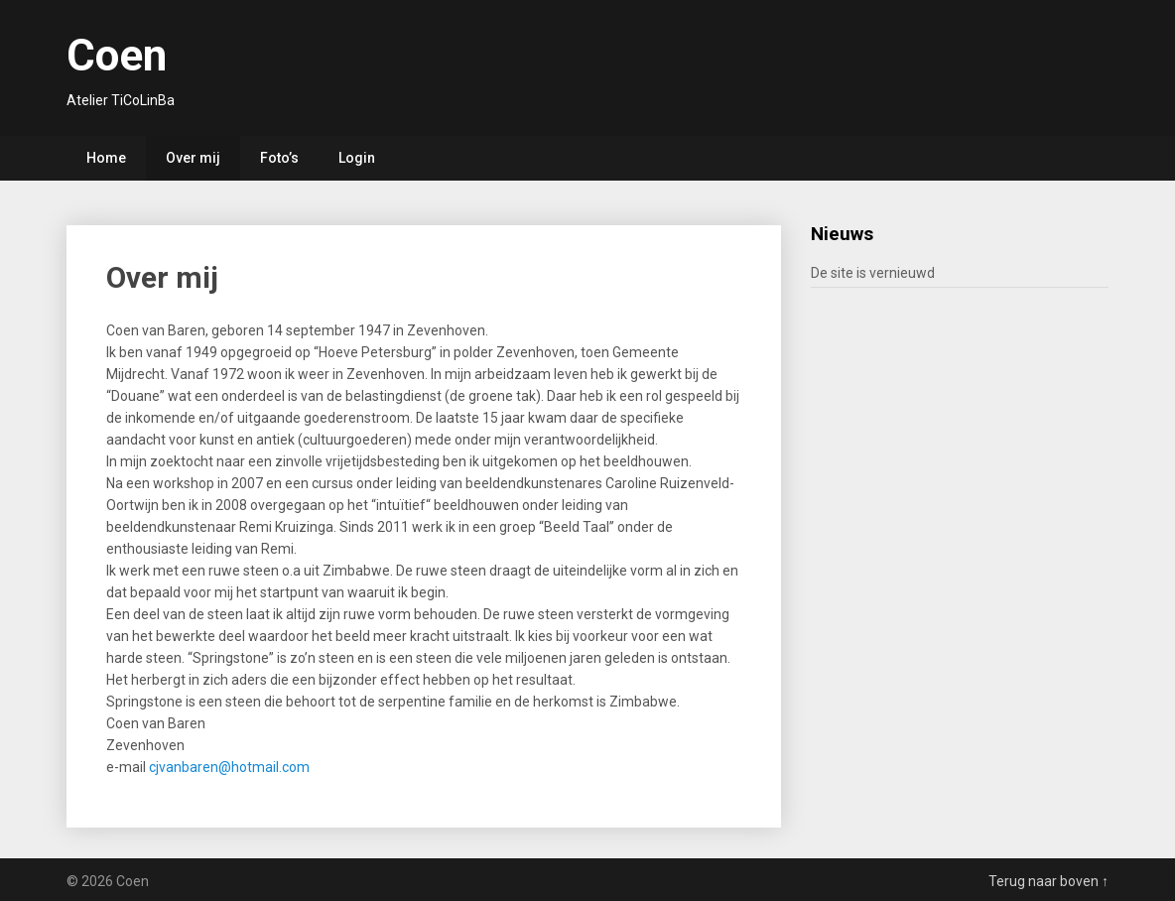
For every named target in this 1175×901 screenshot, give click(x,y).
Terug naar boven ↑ (1048, 881)
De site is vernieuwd (873, 273)
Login (356, 158)
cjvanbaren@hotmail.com (229, 767)
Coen (116, 55)
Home (106, 158)
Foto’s (279, 158)
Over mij (193, 158)
